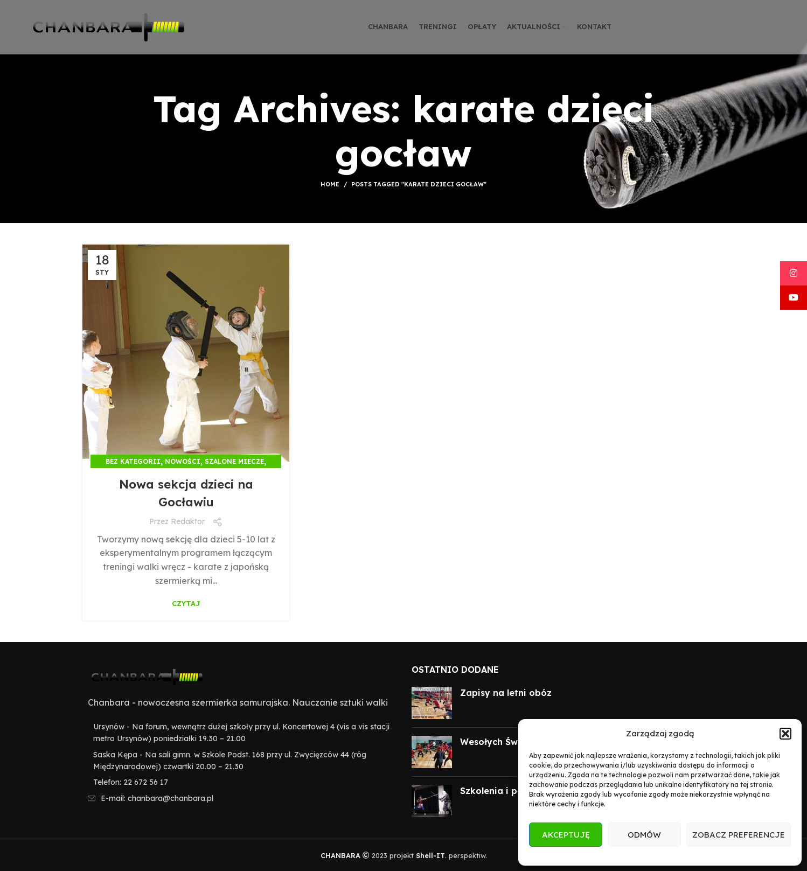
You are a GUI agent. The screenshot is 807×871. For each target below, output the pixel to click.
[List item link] (239, 782)
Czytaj (186, 603)
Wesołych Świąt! (496, 741)
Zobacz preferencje (738, 835)
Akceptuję (566, 835)
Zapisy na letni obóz (506, 692)
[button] (785, 733)
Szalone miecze (234, 461)
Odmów (644, 835)
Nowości (182, 461)
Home (330, 184)
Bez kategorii (133, 461)
